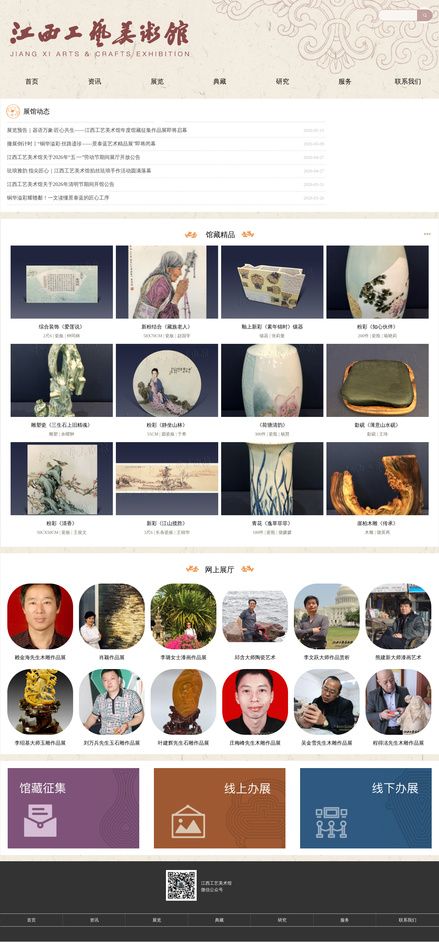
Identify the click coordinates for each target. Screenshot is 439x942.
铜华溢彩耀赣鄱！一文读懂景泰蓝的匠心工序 (58, 198)
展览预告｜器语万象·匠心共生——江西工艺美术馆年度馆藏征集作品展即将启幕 (97, 130)
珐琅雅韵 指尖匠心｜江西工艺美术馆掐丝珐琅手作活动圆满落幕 (79, 171)
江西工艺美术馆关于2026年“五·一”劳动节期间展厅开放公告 (74, 157)
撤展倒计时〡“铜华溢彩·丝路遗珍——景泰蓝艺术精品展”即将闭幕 (81, 144)
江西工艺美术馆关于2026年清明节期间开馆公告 (60, 184)
